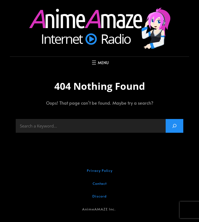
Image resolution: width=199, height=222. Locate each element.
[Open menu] (99, 62)
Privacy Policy (99, 170)
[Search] (174, 125)
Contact (100, 183)
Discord (99, 196)
